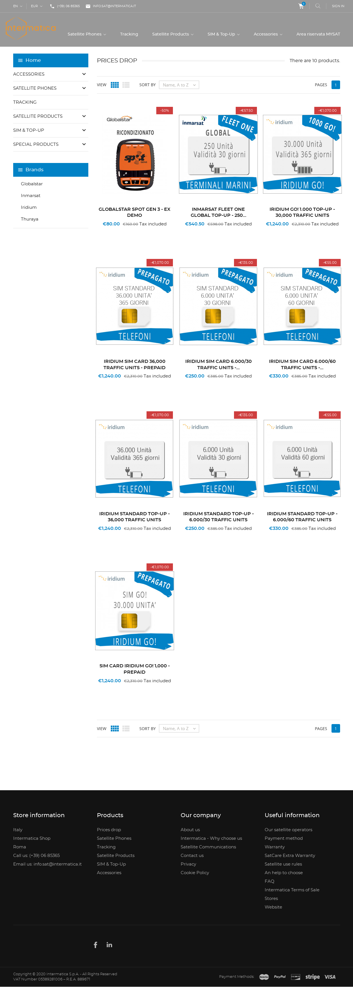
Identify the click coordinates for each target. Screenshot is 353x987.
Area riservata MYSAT (318, 34)
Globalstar (32, 184)
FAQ (269, 881)
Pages (321, 85)
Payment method (284, 838)
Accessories (266, 34)
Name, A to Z (181, 85)
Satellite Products (171, 34)
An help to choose (284, 873)
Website (273, 907)
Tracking (129, 34)
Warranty (275, 847)
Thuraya (29, 219)
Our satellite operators (288, 830)
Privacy (188, 864)
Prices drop (109, 830)
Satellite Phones (85, 34)
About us (190, 830)
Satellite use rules (283, 864)
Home (33, 60)
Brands (35, 170)
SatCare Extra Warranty (290, 856)
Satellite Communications (208, 847)
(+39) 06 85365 (65, 6)
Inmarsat (30, 196)
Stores (271, 898)
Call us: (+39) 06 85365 (36, 856)
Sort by (147, 85)
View (101, 85)
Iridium (29, 207)
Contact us (192, 856)
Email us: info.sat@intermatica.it (47, 864)
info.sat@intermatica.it (110, 6)
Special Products (35, 144)
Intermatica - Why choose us (211, 838)
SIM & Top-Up (222, 34)
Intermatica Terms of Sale (292, 890)
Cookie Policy (195, 873)
